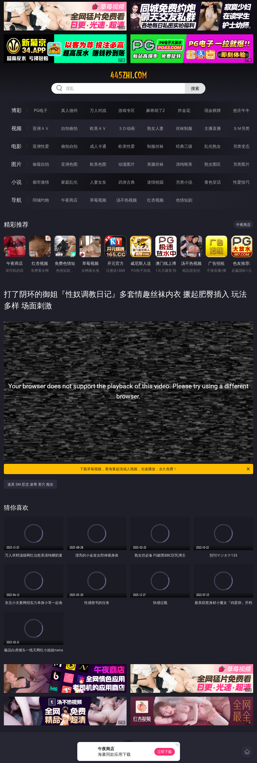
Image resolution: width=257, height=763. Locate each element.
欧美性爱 (126, 146)
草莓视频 (98, 200)
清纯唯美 (184, 164)
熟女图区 (212, 164)
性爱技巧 (241, 182)
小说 (16, 182)
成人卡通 (98, 146)
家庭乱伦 (69, 182)
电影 (16, 146)
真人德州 (69, 110)
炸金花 (184, 110)
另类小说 (184, 182)
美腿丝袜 (155, 164)
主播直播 (212, 128)
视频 (16, 128)
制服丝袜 (155, 146)
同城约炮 (41, 200)
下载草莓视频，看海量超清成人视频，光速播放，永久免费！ (165, 469)
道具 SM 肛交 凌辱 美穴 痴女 (30, 484)
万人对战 (98, 110)
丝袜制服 (184, 128)
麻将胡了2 (155, 110)
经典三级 (184, 146)
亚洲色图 (69, 164)
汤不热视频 (126, 200)
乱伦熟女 (212, 146)
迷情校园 (155, 182)
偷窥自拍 (41, 164)
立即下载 (164, 751)
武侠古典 (126, 182)
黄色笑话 (212, 182)
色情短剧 (184, 200)
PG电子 (40, 110)
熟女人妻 (155, 128)
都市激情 (41, 182)
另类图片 (241, 164)
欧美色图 (98, 164)
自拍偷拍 (69, 128)
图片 (16, 164)
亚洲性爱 (41, 146)
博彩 (16, 110)
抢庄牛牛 (241, 110)
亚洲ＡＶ (41, 128)
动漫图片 (126, 164)
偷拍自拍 (69, 146)
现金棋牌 (212, 110)
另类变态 (241, 146)
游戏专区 (126, 110)
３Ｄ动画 (126, 128)
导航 (16, 199)
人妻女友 (98, 182)
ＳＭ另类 (241, 128)
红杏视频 (155, 200)
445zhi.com (128, 75)
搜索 (195, 88)
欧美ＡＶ (98, 128)
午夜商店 (69, 200)
